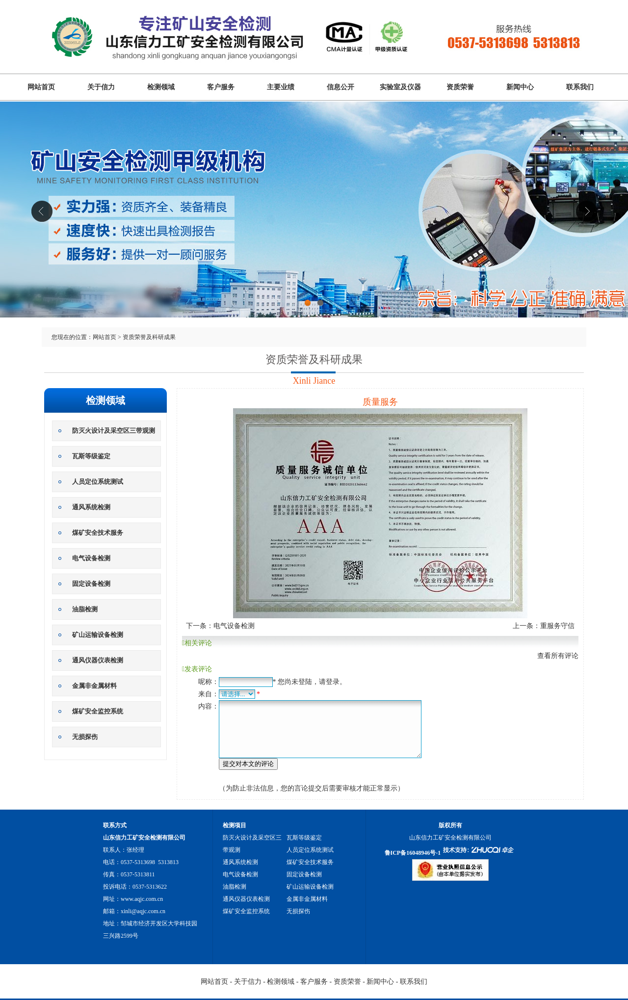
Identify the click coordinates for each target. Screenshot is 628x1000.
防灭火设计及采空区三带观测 (113, 430)
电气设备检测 (91, 558)
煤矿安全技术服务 (97, 532)
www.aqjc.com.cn (142, 898)
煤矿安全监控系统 (97, 711)
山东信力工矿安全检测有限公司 (314, 224)
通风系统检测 (91, 507)
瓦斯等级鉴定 (91, 456)
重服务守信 (557, 626)
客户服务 (221, 87)
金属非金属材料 (94, 685)
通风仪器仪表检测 (97, 660)
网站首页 (41, 87)
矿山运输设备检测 (97, 634)
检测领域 (161, 87)
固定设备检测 (91, 583)
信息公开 (340, 87)
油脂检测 (85, 609)
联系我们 (580, 87)
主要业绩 (280, 87)
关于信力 (101, 87)
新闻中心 (520, 87)
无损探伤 (85, 736)
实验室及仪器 (400, 87)
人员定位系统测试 (97, 481)
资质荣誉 (460, 87)
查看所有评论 (557, 655)
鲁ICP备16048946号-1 (413, 852)
